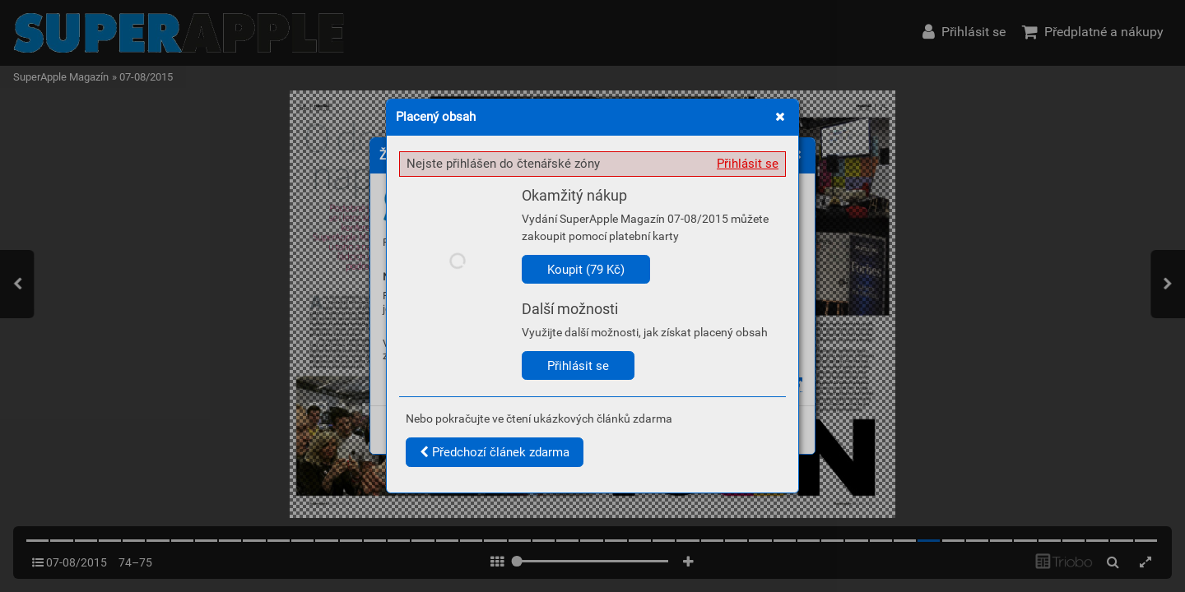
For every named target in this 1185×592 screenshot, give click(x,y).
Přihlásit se (747, 163)
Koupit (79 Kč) (586, 269)
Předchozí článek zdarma (494, 452)
